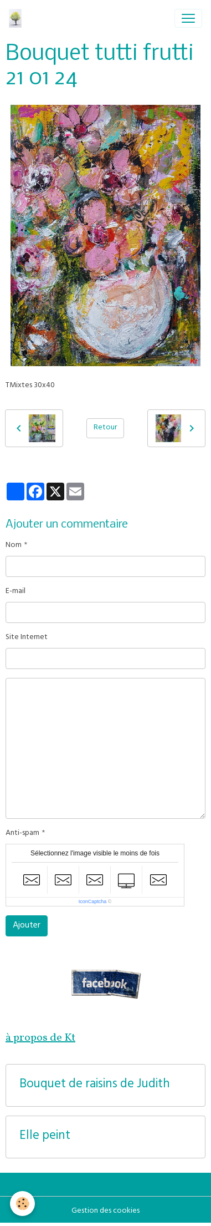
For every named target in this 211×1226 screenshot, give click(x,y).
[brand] (17, 18)
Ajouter (26, 926)
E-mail (15, 591)
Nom (14, 545)
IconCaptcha (93, 901)
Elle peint (44, 1136)
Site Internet (27, 638)
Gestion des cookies (105, 1211)
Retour (105, 428)
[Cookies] (22, 1203)
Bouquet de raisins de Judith (94, 1085)
